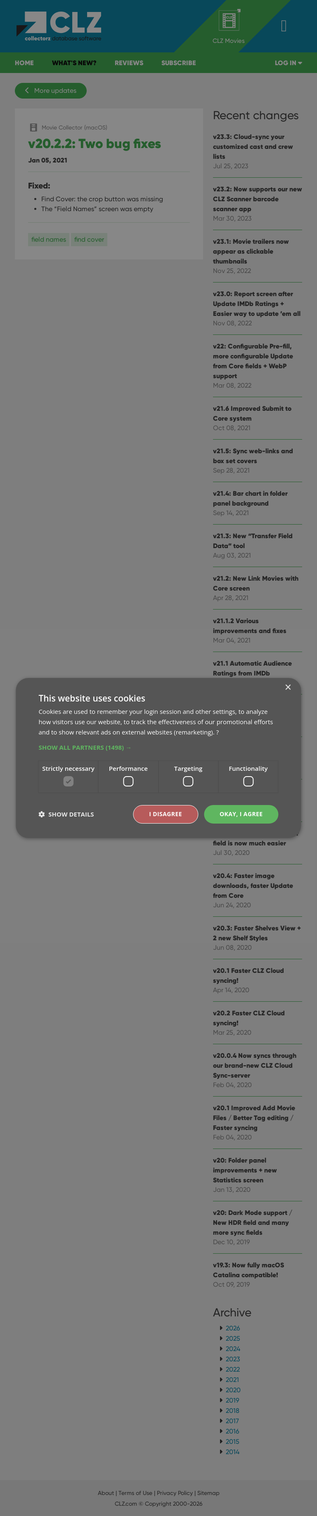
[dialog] (158, 758)
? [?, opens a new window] (217, 732)
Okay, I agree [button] (241, 814)
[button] (158, 747)
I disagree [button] (165, 814)
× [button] (288, 688)
